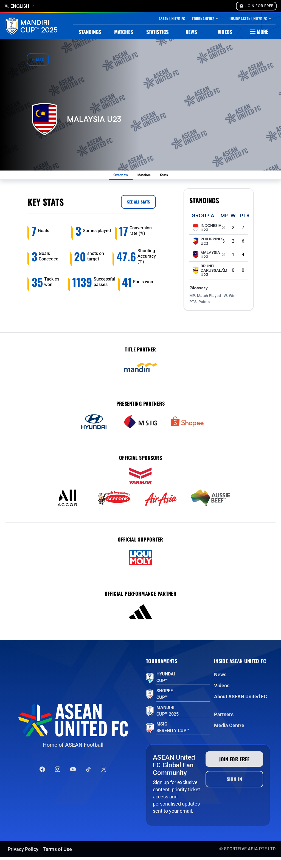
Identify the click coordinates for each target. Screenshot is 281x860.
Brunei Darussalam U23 (209, 273)
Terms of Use (57, 852)
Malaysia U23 (206, 257)
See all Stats (138, 204)
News (191, 31)
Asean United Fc (172, 19)
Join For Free (256, 6)
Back (38, 59)
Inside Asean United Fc (250, 18)
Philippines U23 (208, 244)
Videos (225, 31)
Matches (123, 31)
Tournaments (206, 18)
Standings (90, 31)
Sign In (234, 781)
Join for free (234, 761)
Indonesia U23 (206, 230)
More (258, 32)
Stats (173, 176)
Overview (113, 176)
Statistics (157, 31)
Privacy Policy (23, 852)
